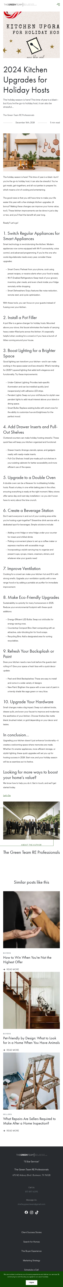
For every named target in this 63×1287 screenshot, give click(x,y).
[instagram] (31, 1212)
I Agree (31, 1282)
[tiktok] (36, 1212)
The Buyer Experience (31, 1251)
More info (52, 1277)
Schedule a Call (31, 1270)
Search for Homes (31, 1242)
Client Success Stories (31, 1232)
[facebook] (26, 1212)
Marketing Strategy (31, 1261)
